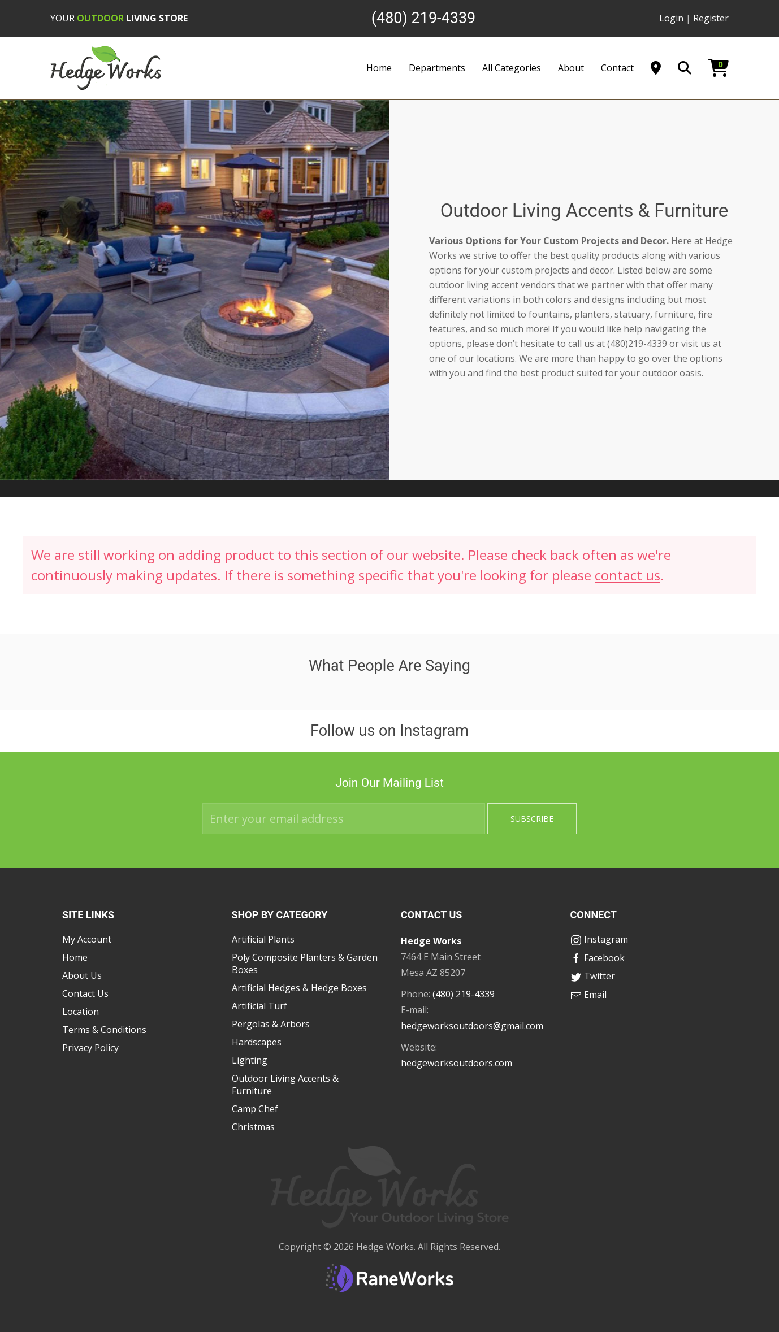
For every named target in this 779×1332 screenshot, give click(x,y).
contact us (627, 575)
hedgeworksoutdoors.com (456, 1063)
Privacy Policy (90, 1048)
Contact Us (85, 993)
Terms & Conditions (104, 1029)
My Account (86, 939)
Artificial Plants (263, 939)
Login (671, 18)
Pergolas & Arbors (271, 1024)
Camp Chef (255, 1109)
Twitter (592, 976)
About (571, 68)
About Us (82, 975)
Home (379, 68)
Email (588, 994)
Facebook (597, 958)
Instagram (599, 939)
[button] (23, 687)
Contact (617, 68)
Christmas (253, 1127)
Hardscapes (257, 1042)
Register (711, 18)
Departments (437, 68)
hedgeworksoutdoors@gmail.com (472, 1025)
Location (80, 1011)
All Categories (511, 68)
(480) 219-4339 (463, 994)
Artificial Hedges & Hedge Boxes (299, 988)
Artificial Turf (259, 1006)
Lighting (249, 1060)
